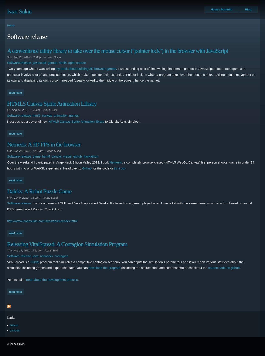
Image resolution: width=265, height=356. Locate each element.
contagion (61, 256)
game (37, 156)
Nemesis (115, 162)
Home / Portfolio (221, 9)
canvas (47, 115)
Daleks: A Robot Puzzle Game (39, 191)
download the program (104, 268)
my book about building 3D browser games (86, 68)
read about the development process (52, 279)
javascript (39, 63)
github (77, 156)
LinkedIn (15, 330)
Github (87, 168)
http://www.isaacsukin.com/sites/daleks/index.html (42, 221)
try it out (119, 168)
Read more (16, 92)
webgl (67, 156)
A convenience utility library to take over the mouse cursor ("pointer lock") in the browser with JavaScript (117, 50)
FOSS (34, 262)
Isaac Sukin (19, 11)
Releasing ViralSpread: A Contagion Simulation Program (67, 244)
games (52, 63)
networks (46, 256)
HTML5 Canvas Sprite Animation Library (52, 103)
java (36, 256)
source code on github (224, 268)
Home (11, 25)
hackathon (91, 156)
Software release (19, 63)
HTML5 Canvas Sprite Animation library (76, 121)
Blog (248, 9)
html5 (63, 63)
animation (61, 115)
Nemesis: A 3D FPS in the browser (44, 144)
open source (77, 63)
